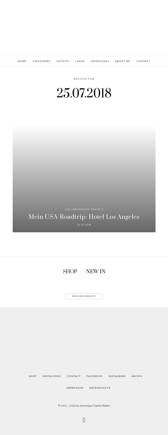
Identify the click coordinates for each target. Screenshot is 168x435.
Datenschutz (99, 387)
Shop (80, 61)
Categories (42, 61)
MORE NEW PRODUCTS (84, 296)
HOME (22, 61)
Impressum (75, 387)
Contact (143, 61)
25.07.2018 (84, 224)
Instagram (117, 376)
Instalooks (100, 61)
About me (123, 61)
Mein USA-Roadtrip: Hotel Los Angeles (84, 217)
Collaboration (77, 209)
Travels (97, 209)
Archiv (137, 376)
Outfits (63, 61)
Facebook (95, 376)
